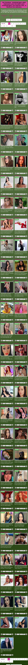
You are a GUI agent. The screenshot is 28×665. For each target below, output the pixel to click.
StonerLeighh (18, 29)
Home (8, 19)
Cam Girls (16, 15)
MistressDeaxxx (4, 335)
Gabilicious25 (4, 172)
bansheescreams (18, 192)
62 (12, 25)
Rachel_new (17, 560)
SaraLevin (3, 376)
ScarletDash (3, 355)
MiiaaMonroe (3, 478)
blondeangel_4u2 (4, 69)
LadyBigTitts (3, 274)
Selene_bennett (4, 397)
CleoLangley (17, 539)
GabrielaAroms (18, 49)
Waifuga (2, 151)
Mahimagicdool (18, 314)
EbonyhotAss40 (4, 192)
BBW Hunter (24, 15)
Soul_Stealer (17, 151)
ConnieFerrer (4, 213)
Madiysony (17, 601)
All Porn (20, 15)
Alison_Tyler (17, 376)
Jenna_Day (3, 580)
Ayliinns (2, 621)
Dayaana (17, 130)
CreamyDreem (4, 314)
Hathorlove (17, 355)
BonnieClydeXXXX (5, 130)
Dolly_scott (3, 90)
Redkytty (17, 274)
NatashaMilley (18, 417)
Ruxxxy (16, 498)
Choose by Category (16, 19)
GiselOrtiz (17, 335)
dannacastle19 (18, 110)
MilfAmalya (17, 397)
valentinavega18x (4, 560)
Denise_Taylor (4, 539)
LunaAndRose (18, 580)
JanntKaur (3, 498)
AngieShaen (17, 213)
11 (6, 25)
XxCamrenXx (3, 29)
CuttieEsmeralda (4, 458)
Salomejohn (3, 437)
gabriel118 (17, 478)
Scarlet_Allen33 (4, 110)
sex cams (22, 657)
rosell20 (16, 458)
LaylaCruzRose (18, 519)
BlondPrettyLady (4, 294)
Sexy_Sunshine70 (5, 519)
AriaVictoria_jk (18, 172)
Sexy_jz (2, 601)
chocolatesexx (18, 253)
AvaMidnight (3, 49)
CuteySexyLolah (18, 90)
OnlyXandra (3, 253)
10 (4, 25)
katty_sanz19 (3, 233)
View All (3, 23)
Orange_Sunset (18, 437)
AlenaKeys (17, 69)
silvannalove (17, 233)
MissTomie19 (17, 294)
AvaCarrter (3, 417)
